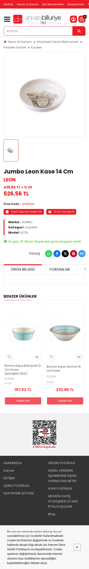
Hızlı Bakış (36, 357)
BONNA (9, 378)
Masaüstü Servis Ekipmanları (58, 42)
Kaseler (36, 47)
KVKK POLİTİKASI (60, 488)
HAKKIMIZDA (13, 463)
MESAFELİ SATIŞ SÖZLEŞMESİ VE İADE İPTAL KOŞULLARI (63, 501)
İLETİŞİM (9, 478)
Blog (51, 514)
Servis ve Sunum (28, 4)
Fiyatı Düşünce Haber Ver (23, 211)
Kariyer (9, 470)
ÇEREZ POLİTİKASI (16, 485)
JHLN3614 (27, 204)
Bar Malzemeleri (53, 4)
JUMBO (27, 222)
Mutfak (8, 4)
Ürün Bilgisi (23, 269)
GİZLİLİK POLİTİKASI (61, 463)
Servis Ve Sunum (20, 42)
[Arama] (79, 31)
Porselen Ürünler (15, 47)
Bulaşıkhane (76, 4)
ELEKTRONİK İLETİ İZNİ (19, 493)
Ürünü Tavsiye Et (61, 211)
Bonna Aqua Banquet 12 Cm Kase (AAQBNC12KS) (23, 370)
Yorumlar (59, 269)
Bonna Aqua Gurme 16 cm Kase (64, 369)
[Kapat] (77, 547)
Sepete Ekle (23, 401)
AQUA (8, 383)
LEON (10, 179)
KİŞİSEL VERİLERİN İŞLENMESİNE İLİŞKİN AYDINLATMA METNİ (62, 475)
